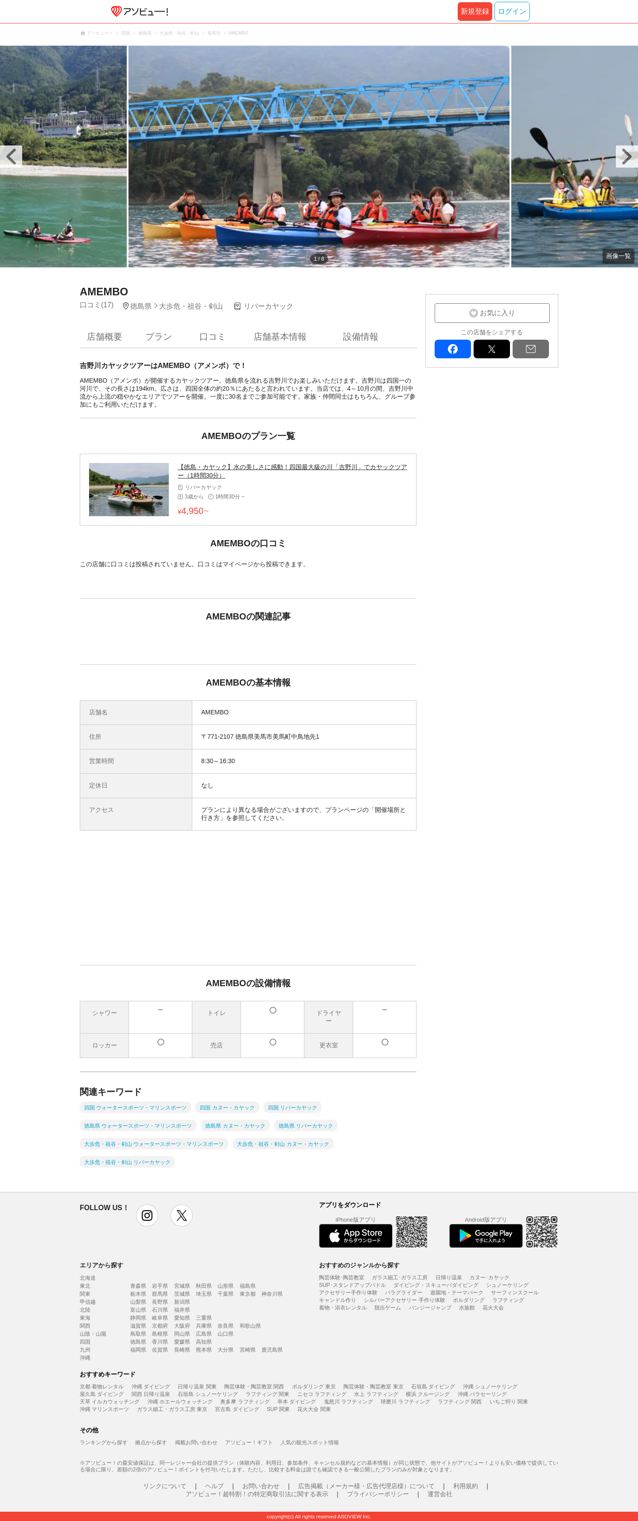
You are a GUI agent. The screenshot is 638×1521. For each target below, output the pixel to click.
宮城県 (182, 1286)
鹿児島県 (272, 1350)
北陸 (85, 1310)
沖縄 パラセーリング (482, 1394)
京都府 (160, 1326)
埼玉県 (204, 1294)
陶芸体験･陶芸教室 (341, 1277)
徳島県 (138, 1342)
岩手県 (160, 1286)
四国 (85, 1342)
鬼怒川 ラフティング (348, 1402)
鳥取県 (138, 1334)
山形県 (225, 1286)
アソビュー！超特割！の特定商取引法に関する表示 (257, 1493)
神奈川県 (272, 1294)
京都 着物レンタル (102, 1387)
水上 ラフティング (376, 1394)
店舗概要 (104, 336)
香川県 (160, 1342)
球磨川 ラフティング (405, 1402)
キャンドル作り (337, 1300)
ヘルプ (214, 1486)
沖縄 (85, 1358)
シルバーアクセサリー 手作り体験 (404, 1300)
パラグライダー (403, 1293)
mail (531, 349)
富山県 (138, 1310)
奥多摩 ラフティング (244, 1402)
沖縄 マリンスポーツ (104, 1409)
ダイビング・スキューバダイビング (435, 1285)
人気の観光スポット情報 (309, 1442)
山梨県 (138, 1302)
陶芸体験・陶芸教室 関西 (254, 1387)
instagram (147, 1215)
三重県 (204, 1318)
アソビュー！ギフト (249, 1442)
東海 (85, 1318)
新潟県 (182, 1302)
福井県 (182, 1310)
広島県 (204, 1334)
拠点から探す (151, 1442)
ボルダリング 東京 (314, 1387)
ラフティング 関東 (267, 1394)
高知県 (204, 1342)
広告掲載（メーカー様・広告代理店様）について (366, 1486)
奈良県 (225, 1326)
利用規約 (465, 1486)
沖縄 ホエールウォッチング (180, 1402)
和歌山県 (250, 1326)
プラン (158, 336)
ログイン (512, 11)
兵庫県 (204, 1326)
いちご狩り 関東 (509, 1402)
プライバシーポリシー (378, 1493)
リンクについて (165, 1486)
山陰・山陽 (93, 1334)
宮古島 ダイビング (237, 1409)
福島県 (248, 1286)
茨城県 (182, 1294)
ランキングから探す (104, 1442)
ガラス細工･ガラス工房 (400, 1277)
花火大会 (493, 1308)
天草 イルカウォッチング (110, 1402)
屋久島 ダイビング (102, 1394)
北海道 (88, 1278)
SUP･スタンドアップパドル (352, 1285)
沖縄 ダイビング (151, 1387)
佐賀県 (160, 1350)
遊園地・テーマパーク (456, 1293)
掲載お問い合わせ (196, 1442)
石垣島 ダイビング (433, 1387)
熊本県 (204, 1350)
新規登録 (475, 11)
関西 (85, 1326)
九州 (85, 1350)
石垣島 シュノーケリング (207, 1394)
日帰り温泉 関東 (197, 1387)
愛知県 (182, 1318)
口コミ (212, 336)
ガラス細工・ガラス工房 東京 (172, 1409)
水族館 (467, 1308)
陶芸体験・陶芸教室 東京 (373, 1387)
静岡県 (138, 1318)
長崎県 (182, 1350)
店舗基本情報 (280, 336)
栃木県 (138, 1294)
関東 (85, 1294)
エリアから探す (101, 1265)
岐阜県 (160, 1318)
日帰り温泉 (449, 1277)
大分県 (225, 1350)
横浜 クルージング (428, 1394)
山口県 (225, 1334)
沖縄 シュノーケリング (490, 1387)
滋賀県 (138, 1326)
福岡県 (138, 1350)
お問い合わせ (261, 1486)
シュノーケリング (507, 1285)
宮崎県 (248, 1350)
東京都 (248, 1294)
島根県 (160, 1334)
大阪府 (182, 1326)
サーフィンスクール (515, 1293)
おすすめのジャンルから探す (359, 1265)
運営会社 (440, 1493)
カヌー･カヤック (490, 1277)
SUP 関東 (278, 1409)
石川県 (160, 1310)
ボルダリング (469, 1300)
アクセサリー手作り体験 (348, 1293)
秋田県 (204, 1286)
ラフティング (508, 1300)
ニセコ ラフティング (321, 1394)
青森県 (138, 1286)
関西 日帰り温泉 (151, 1394)
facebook (453, 349)
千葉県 (225, 1294)
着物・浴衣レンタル (343, 1308)
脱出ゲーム (387, 1308)
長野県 (160, 1302)
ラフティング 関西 (460, 1402)
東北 (85, 1286)
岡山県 (182, 1334)
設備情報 (360, 336)
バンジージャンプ (430, 1308)
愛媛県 (182, 1342)
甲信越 (88, 1302)
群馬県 (160, 1294)
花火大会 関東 (314, 1409)
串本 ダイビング (296, 1402)
